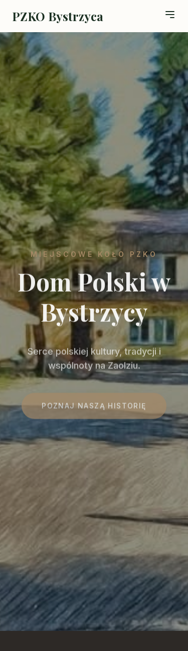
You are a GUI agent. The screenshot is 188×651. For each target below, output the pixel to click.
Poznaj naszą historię (94, 408)
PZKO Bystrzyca (57, 16)
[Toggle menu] (170, 15)
